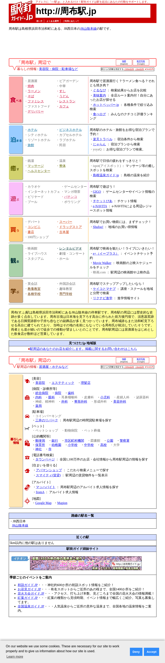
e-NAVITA (100, 206)
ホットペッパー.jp (106, 104)
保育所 (40, 445)
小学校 (73, 445)
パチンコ (70, 196)
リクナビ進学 (102, 298)
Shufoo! (98, 227)
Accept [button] (151, 651)
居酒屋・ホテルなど (53, 366)
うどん (64, 96)
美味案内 (99, 95)
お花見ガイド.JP (29, 589)
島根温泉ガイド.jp (106, 175)
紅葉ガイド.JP (28, 597)
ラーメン (34, 91)
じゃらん (99, 144)
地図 (124, 61)
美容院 (40, 383)
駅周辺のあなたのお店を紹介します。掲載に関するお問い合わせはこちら (83, 349)
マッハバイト (45, 487)
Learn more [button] (14, 656)
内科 (38, 397)
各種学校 (34, 294)
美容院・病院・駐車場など (58, 69)
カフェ (64, 106)
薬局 (38, 406)
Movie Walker (102, 263)
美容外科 (119, 401)
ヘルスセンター (39, 171)
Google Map (43, 503)
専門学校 (65, 294)
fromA (40, 492)
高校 (103, 445)
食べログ (99, 114)
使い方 (39, 21)
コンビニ (34, 227)
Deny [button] (136, 651)
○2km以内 (139, 69)
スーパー (65, 222)
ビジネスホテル (70, 130)
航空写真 (141, 61)
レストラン (67, 101)
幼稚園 (56, 445)
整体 (62, 166)
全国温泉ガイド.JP (31, 606)
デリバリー (36, 111)
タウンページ (45, 459)
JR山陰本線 (88, 28)
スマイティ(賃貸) (48, 475)
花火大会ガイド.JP (31, 593)
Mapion (62, 503)
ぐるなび (99, 90)
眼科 (51, 397)
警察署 (124, 440)
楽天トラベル (102, 139)
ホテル (32, 130)
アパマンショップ (49, 470)
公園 (110, 440)
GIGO (97, 191)
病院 (58, 393)
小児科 (105, 397)
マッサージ (36, 166)
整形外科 (80, 401)
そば (31, 96)
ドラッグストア (70, 227)
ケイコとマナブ (104, 288)
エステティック (63, 383)
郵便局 (40, 440)
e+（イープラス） (106, 253)
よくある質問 (52, 21)
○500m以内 (129, 69)
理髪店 (86, 383)
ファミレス (36, 101)
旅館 (31, 145)
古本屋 (64, 232)
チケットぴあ (102, 201)
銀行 (55, 440)
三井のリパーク (46, 420)
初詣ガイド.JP (28, 585)
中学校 (89, 445)
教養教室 (34, 288)
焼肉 (31, 86)
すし (62, 91)
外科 (64, 401)
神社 (38, 449)
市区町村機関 (74, 440)
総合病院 (41, 393)
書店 (31, 232)
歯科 (71, 393)
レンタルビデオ (70, 248)
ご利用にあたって (71, 21)
